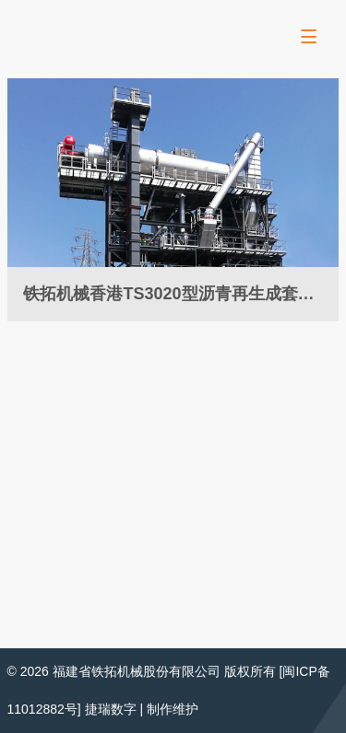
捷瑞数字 (111, 709)
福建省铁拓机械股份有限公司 (137, 671)
